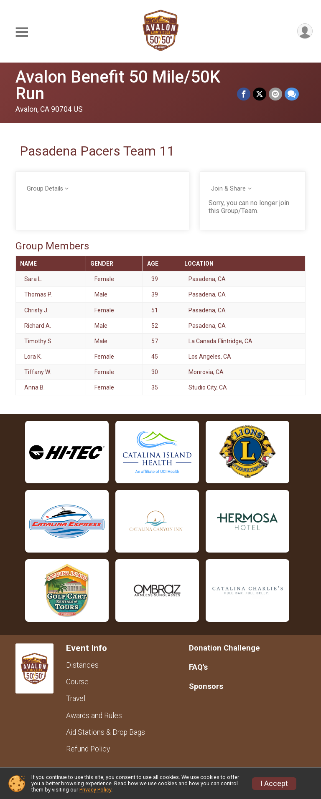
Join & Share (228, 188)
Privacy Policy (95, 789)
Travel (75, 698)
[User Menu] (305, 31)
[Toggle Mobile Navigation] (22, 32)
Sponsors (206, 686)
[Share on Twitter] (259, 94)
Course (77, 682)
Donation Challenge (224, 647)
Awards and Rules (94, 715)
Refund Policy (88, 749)
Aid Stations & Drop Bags (105, 732)
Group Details (45, 188)
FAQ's (198, 667)
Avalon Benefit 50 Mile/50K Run (117, 85)
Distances (82, 665)
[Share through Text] (292, 94)
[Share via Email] (275, 94)
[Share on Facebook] (243, 94)
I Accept (274, 783)
